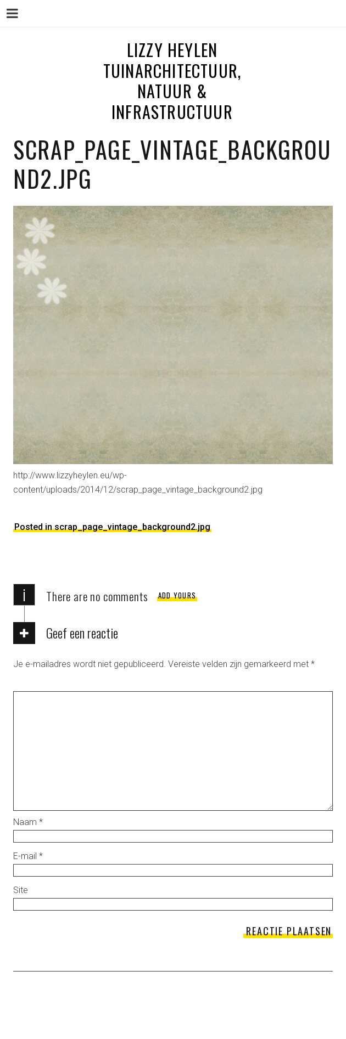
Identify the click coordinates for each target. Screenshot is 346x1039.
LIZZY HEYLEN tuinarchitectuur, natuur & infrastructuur (172, 80)
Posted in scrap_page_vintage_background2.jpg (112, 527)
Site (20, 890)
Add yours (177, 595)
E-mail (28, 856)
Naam (28, 822)
